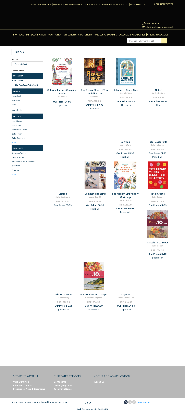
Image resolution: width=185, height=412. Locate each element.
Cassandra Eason (19, 129)
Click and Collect (22, 385)
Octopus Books (19, 153)
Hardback (16, 100)
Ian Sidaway (17, 121)
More (14, 142)
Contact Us (60, 382)
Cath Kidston (17, 125)
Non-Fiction (17, 80)
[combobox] (27, 64)
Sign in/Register (163, 4)
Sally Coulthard (18, 138)
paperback (17, 110)
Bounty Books (18, 157)
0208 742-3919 (150, 23)
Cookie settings (143, 402)
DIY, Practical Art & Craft (26, 85)
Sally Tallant (17, 134)
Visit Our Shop (21, 382)
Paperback (16, 96)
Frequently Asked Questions (29, 389)
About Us (99, 382)
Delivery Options (63, 385)
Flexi (14, 104)
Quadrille (16, 165)
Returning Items (63, 389)
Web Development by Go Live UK (92, 409)
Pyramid (15, 170)
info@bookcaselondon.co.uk (157, 26)
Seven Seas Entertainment (23, 161)
